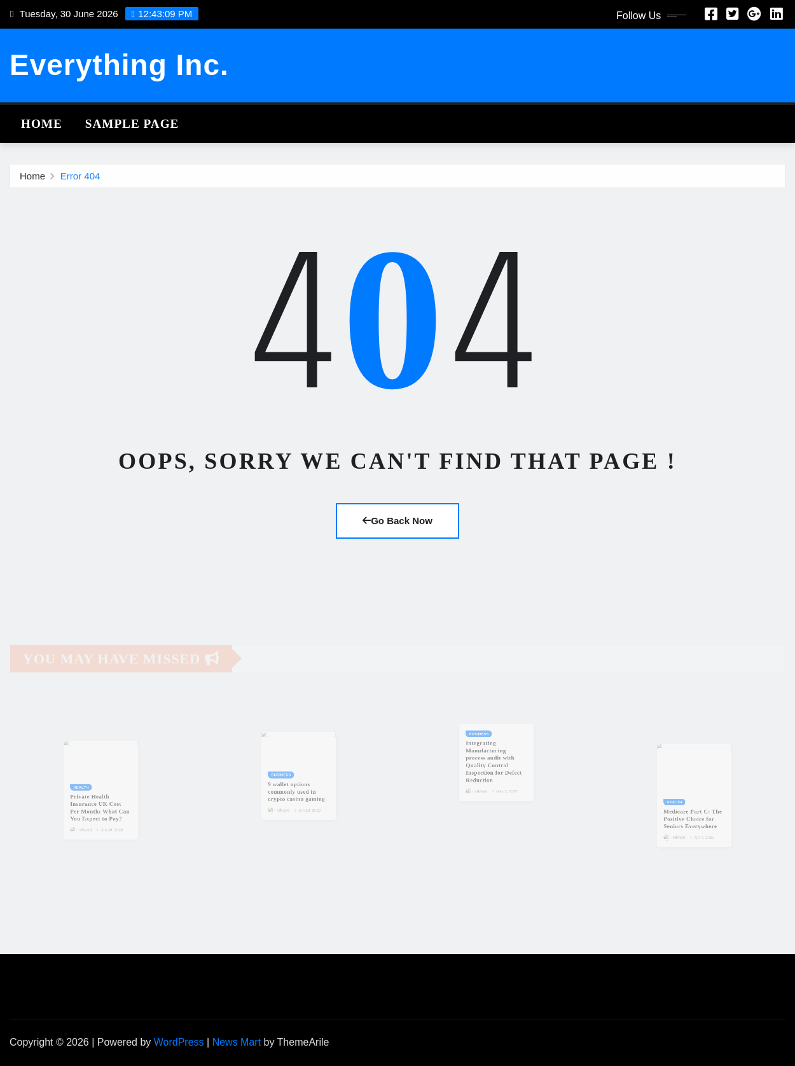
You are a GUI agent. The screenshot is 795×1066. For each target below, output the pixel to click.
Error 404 (80, 177)
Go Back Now (397, 520)
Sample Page (132, 123)
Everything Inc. (119, 64)
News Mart (236, 1042)
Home (41, 123)
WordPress (179, 1042)
